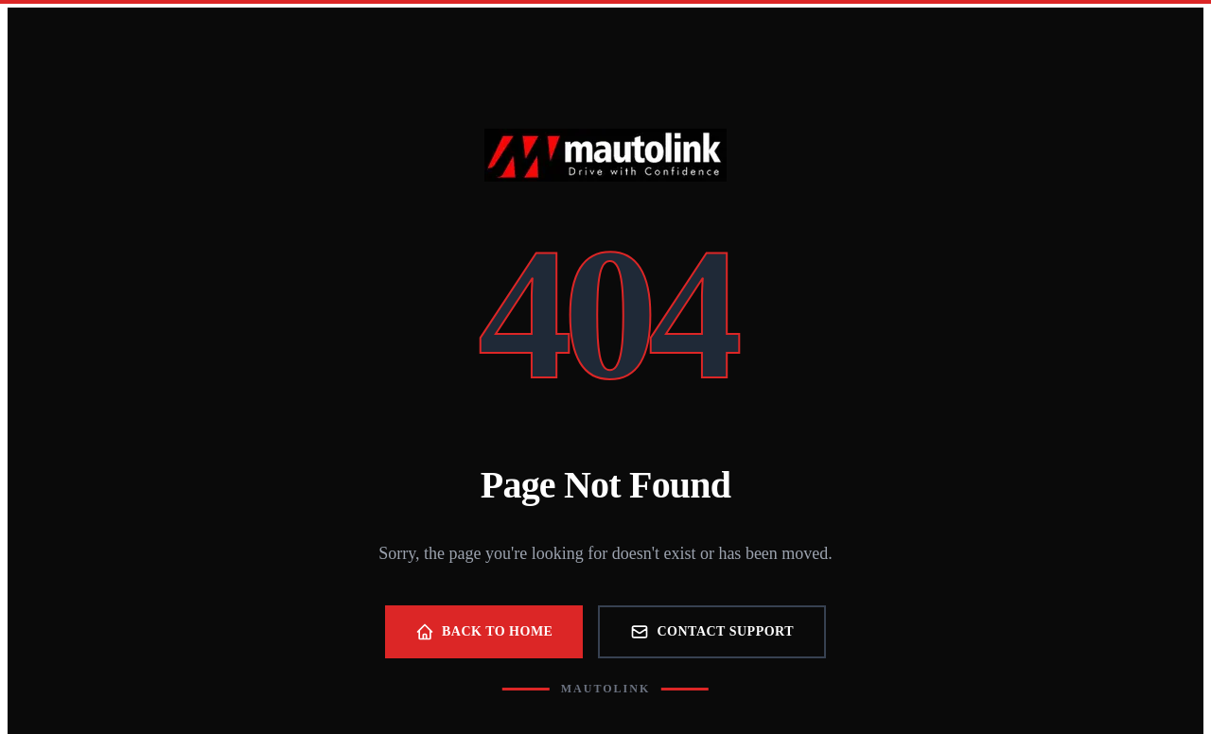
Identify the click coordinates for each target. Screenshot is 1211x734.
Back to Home (484, 631)
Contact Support (712, 631)
